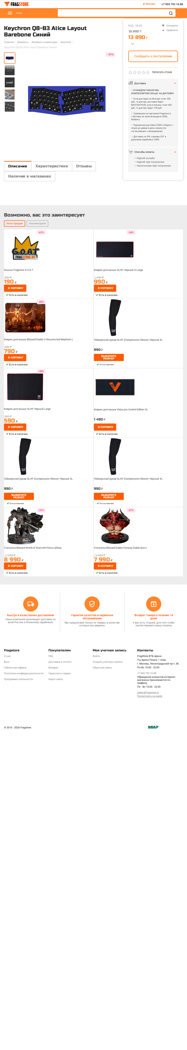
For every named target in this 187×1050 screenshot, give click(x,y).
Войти (96, 973)
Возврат (53, 985)
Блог (7, 979)
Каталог (28, 13)
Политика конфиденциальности (24, 990)
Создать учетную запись (108, 979)
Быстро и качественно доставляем (30, 932)
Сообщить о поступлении (153, 56)
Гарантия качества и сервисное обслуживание (92, 934)
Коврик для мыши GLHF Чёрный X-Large (120, 587)
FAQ (50, 973)
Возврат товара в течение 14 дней (154, 934)
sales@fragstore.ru (148, 1009)
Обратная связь (102, 985)
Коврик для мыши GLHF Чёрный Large (29, 726)
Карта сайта (55, 996)
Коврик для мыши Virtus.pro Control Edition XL (124, 727)
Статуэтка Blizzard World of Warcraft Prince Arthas (36, 865)
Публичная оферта (15, 985)
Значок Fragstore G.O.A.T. (20, 587)
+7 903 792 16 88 (172, 4)
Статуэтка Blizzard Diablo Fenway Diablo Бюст (123, 865)
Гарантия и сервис (59, 990)
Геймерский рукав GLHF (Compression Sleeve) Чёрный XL (131, 657)
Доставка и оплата (59, 979)
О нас (7, 973)
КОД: (131, 25)
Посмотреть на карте (149, 1013)
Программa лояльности (18, 996)
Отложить (170, 25)
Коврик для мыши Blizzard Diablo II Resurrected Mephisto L (41, 657)
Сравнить (170, 30)
